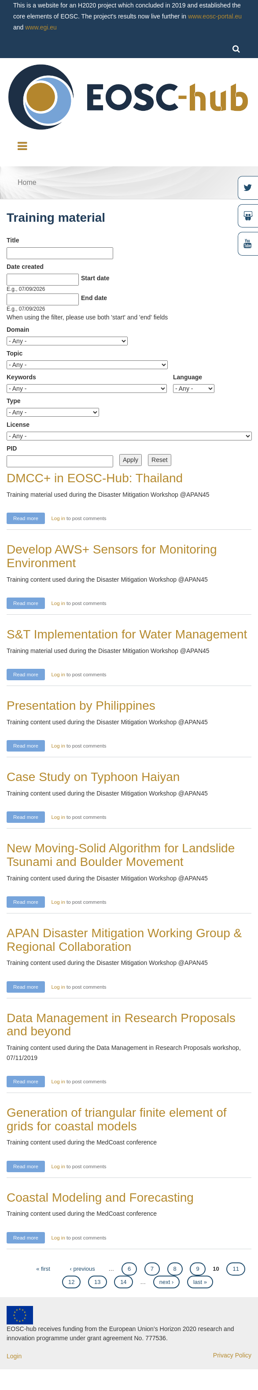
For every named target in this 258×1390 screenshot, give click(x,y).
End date (94, 297)
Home (27, 182)
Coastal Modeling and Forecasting (100, 1197)
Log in (58, 518)
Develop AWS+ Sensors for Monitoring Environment (112, 556)
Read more (29, 517)
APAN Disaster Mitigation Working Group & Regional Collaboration (124, 940)
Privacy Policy (232, 1355)
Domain (18, 329)
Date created (25, 266)
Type (14, 400)
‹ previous (82, 1268)
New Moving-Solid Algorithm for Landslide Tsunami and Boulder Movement (121, 855)
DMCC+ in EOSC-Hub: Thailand (95, 478)
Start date (95, 278)
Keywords (21, 377)
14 (123, 1282)
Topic (14, 353)
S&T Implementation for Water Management (127, 634)
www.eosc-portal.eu (215, 16)
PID (12, 448)
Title (13, 240)
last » (200, 1282)
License (18, 424)
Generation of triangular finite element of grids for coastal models (117, 1119)
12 (71, 1282)
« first (43, 1268)
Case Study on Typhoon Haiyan (93, 777)
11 (235, 1268)
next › (166, 1282)
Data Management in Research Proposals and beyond (121, 1024)
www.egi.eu (41, 27)
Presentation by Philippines (81, 705)
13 (97, 1282)
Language (187, 377)
